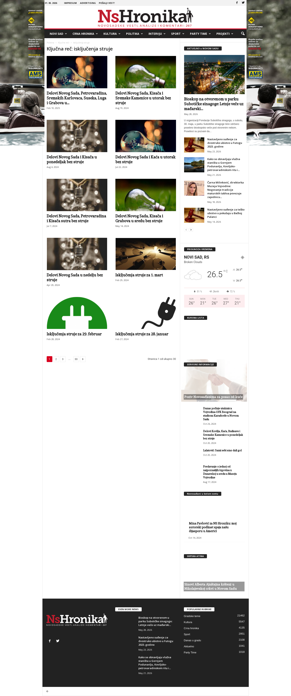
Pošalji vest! (107, 2)
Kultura (111, 33)
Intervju (157, 33)
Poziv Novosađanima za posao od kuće (213, 397)
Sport (177, 33)
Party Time (200, 33)
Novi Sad (58, 33)
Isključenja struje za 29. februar (74, 334)
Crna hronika (85, 33)
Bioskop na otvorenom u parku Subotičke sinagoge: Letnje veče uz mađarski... (214, 104)
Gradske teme (192, 616)
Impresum (70, 2)
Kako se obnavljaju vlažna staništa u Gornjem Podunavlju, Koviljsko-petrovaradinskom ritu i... (223, 164)
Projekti (224, 33)
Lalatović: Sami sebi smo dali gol (222, 450)
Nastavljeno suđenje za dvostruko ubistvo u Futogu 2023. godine (224, 142)
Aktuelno (189, 646)
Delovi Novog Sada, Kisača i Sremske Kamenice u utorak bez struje (143, 98)
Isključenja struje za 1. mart (139, 275)
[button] (242, 33)
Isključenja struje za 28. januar (141, 334)
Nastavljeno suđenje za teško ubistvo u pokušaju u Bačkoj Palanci (226, 213)
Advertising (88, 2)
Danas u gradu (192, 640)
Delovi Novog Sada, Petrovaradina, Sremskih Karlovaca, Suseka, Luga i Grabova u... (77, 98)
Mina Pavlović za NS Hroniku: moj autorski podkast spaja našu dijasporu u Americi (212, 527)
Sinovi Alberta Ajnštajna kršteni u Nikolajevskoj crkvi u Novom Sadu (210, 586)
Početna (50, 42)
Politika (134, 33)
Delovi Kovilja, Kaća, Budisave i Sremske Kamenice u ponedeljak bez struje (223, 435)
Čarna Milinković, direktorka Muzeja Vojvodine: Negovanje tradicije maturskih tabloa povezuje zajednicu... (225, 190)
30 (76, 359)
